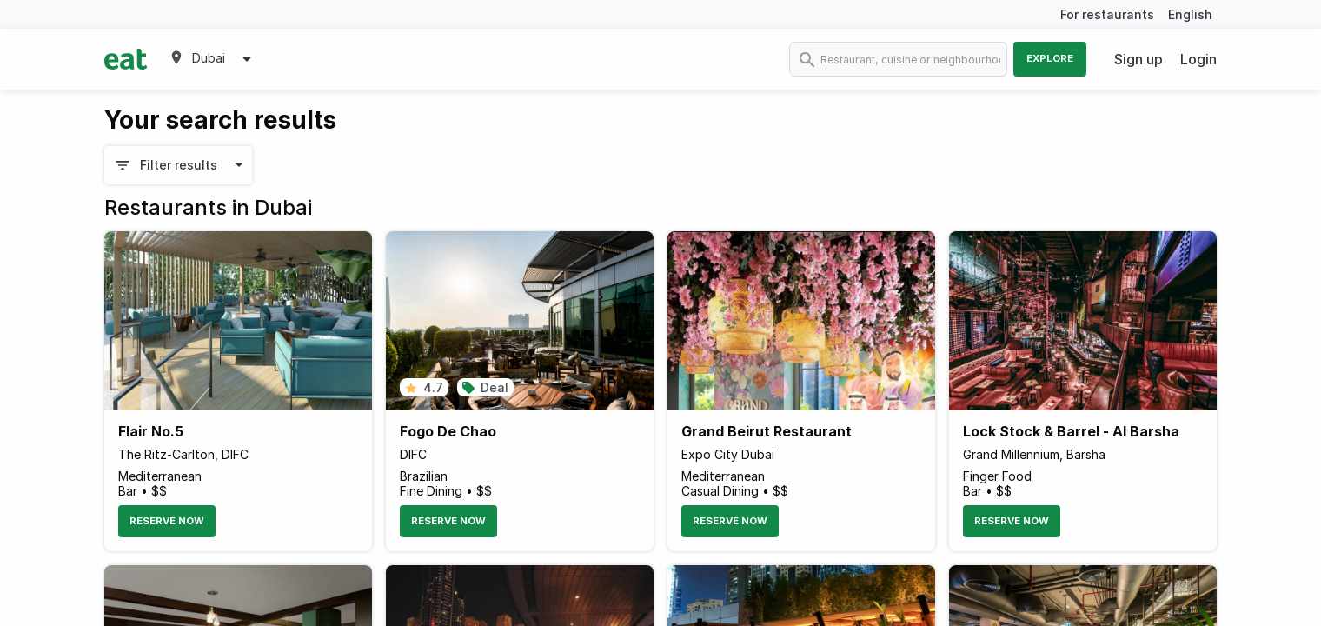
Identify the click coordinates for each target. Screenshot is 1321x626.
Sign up (1138, 59)
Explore (1049, 58)
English (1190, 14)
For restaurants (1107, 14)
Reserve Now (166, 521)
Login (1198, 59)
